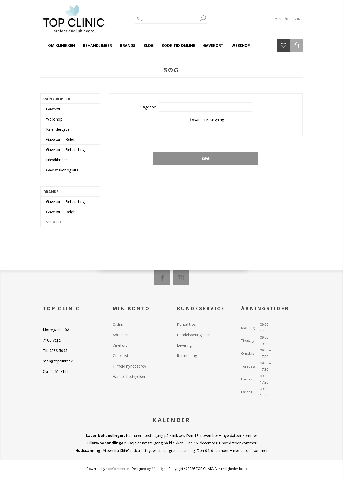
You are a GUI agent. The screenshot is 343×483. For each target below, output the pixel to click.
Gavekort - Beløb (61, 139)
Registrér (280, 19)
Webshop (54, 119)
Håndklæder (56, 159)
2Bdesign (158, 468)
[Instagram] (181, 277)
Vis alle (54, 221)
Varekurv (120, 345)
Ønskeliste (122, 355)
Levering (184, 345)
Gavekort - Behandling (65, 149)
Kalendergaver (58, 129)
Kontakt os (186, 324)
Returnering (187, 355)
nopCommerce (117, 468)
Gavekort (54, 108)
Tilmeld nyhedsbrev (129, 366)
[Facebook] (162, 277)
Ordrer (118, 324)
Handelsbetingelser (129, 376)
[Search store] (167, 18)
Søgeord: (148, 107)
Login (295, 19)
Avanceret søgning (208, 119)
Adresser (120, 334)
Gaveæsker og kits (62, 170)
